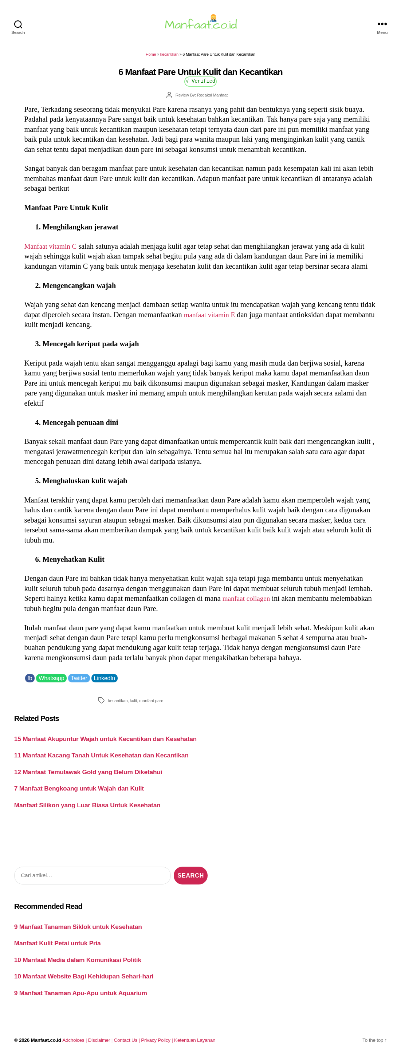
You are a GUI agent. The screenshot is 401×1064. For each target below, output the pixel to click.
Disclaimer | (101, 1044)
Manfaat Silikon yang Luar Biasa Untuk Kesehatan (87, 809)
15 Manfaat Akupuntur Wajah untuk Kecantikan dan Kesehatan (105, 743)
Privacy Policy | (157, 1044)
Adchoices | (75, 1044)
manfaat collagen (248, 603)
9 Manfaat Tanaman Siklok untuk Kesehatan (78, 931)
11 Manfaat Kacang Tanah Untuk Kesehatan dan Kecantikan (101, 759)
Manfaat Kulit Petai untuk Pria (57, 947)
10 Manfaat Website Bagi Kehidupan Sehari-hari (84, 980)
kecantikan (169, 58)
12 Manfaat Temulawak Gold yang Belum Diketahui (88, 776)
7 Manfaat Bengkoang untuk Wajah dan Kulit (79, 792)
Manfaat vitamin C (52, 251)
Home (151, 58)
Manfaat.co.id (46, 1044)
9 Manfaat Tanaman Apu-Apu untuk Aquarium (80, 997)
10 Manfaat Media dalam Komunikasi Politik (77, 964)
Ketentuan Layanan (194, 1044)
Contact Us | (127, 1044)
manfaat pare (151, 704)
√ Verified (200, 85)
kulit (133, 704)
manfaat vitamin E (211, 319)
